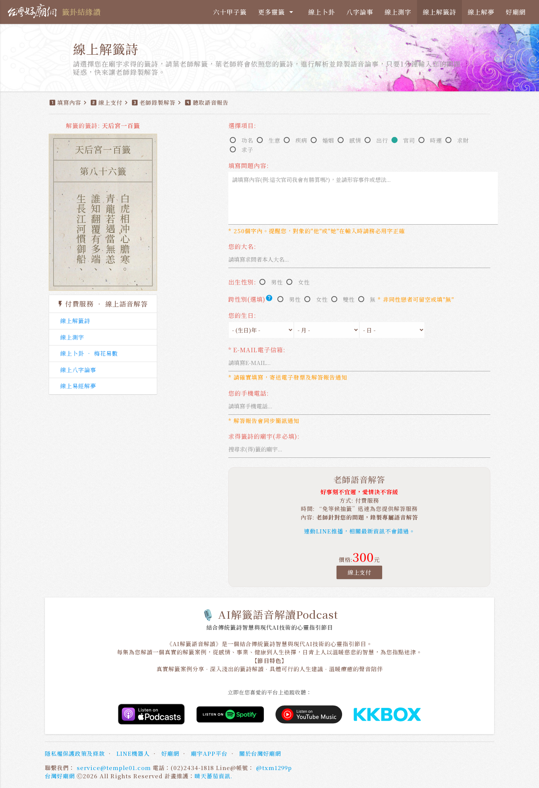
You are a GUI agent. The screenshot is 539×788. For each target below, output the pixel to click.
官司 (409, 140)
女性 (304, 282)
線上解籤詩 (439, 11)
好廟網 (516, 11)
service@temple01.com (114, 768)
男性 (277, 282)
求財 (463, 140)
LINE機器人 (133, 753)
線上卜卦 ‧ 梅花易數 (89, 353)
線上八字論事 (78, 370)
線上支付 (359, 572)
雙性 (349, 299)
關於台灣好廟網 (260, 753)
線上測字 (397, 11)
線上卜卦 (321, 11)
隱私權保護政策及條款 (75, 753)
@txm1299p (274, 768)
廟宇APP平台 (209, 753)
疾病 (301, 140)
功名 (247, 140)
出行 (382, 140)
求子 (247, 149)
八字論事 (359, 11)
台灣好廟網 (60, 776)
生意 (274, 140)
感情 (355, 140)
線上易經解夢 (78, 386)
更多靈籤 (277, 12)
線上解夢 (481, 11)
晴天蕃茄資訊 (213, 776)
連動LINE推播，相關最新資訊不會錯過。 (359, 531)
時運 (436, 140)
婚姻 (328, 140)
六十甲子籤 (230, 11)
